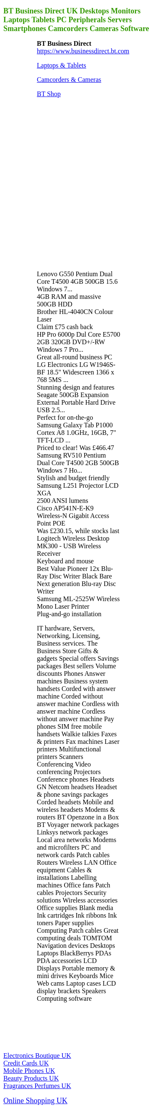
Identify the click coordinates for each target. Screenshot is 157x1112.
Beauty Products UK (31, 1078)
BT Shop (49, 93)
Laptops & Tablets (61, 65)
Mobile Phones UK (29, 1070)
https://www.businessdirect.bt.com (83, 51)
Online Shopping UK (35, 1100)
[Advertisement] (78, 183)
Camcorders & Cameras (69, 79)
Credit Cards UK (26, 1063)
